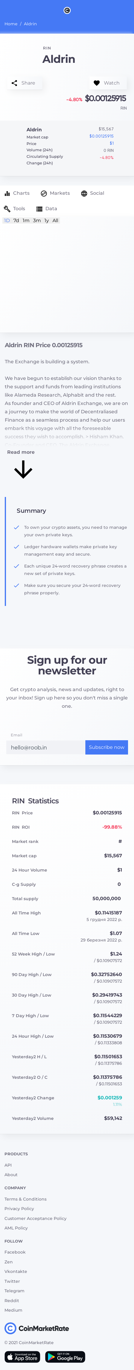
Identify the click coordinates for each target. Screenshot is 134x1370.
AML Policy (16, 1228)
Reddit (11, 1300)
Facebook (15, 1252)
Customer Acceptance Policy (35, 1218)
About (11, 1174)
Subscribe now (106, 747)
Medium (13, 1310)
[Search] (130, 10)
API (8, 1165)
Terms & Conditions (25, 1199)
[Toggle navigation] (3, 10)
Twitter (12, 1281)
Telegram (14, 1290)
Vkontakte (15, 1271)
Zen (8, 1262)
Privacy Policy (19, 1208)
